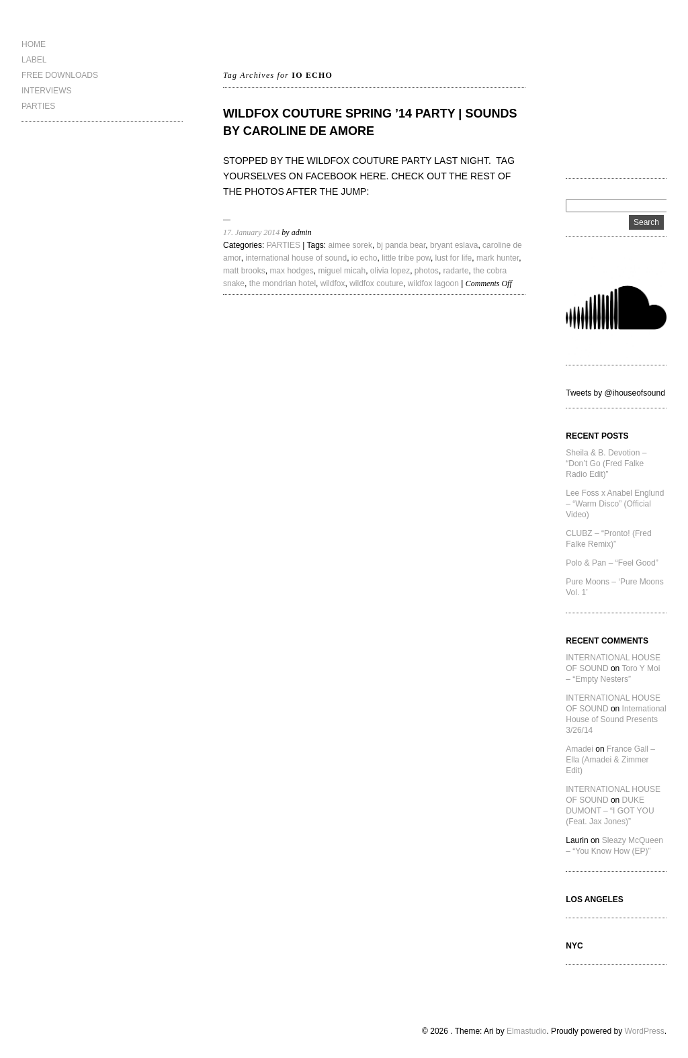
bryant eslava (454, 245)
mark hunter (497, 258)
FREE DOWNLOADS (60, 75)
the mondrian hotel (282, 283)
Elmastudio (526, 1031)
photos (427, 270)
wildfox (332, 283)
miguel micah (342, 270)
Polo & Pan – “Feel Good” (612, 563)
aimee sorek (350, 245)
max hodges (291, 270)
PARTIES (38, 106)
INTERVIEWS (46, 90)
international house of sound (296, 258)
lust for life (453, 258)
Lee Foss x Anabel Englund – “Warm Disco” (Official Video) (615, 503)
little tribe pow (406, 258)
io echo (364, 258)
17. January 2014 (251, 232)
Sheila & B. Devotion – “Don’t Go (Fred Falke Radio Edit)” (606, 463)
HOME (34, 44)
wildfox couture (376, 283)
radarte (456, 270)
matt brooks (244, 270)
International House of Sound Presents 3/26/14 (616, 719)
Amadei (579, 749)
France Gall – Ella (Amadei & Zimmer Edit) (610, 759)
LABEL (34, 59)
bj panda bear (401, 245)
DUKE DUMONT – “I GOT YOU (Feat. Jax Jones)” (610, 810)
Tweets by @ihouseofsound (615, 393)
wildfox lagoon (433, 283)
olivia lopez (390, 270)
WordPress (644, 1031)
